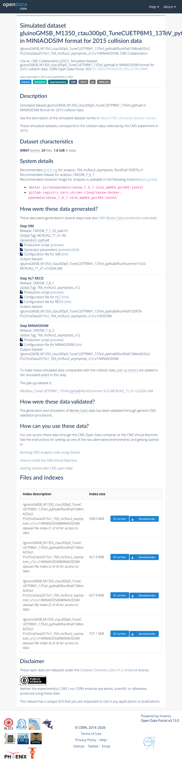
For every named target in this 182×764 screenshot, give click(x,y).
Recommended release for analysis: (46, 174)
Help (103, 740)
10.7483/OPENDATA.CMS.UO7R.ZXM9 (120, 69)
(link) (75, 249)
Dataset (26, 82)
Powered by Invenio (156, 716)
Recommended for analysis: (48, 170)
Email (106, 746)
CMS (73, 82)
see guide (148, 179)
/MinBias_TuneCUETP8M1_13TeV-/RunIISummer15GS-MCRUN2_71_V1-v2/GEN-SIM (86, 391)
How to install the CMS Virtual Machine (48, 460)
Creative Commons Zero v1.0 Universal (109, 670)
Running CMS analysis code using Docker (50, 452)
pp (92, 82)
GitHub (78, 746)
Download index (142, 519)
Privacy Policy (85, 740)
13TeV (83, 82)
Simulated (40, 82)
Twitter (93, 746)
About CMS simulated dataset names (128, 118)
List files (119, 518)
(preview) (57, 245)
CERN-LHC (104, 82)
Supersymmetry (58, 82)
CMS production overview (127, 218)
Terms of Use (91, 733)
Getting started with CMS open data (46, 468)
